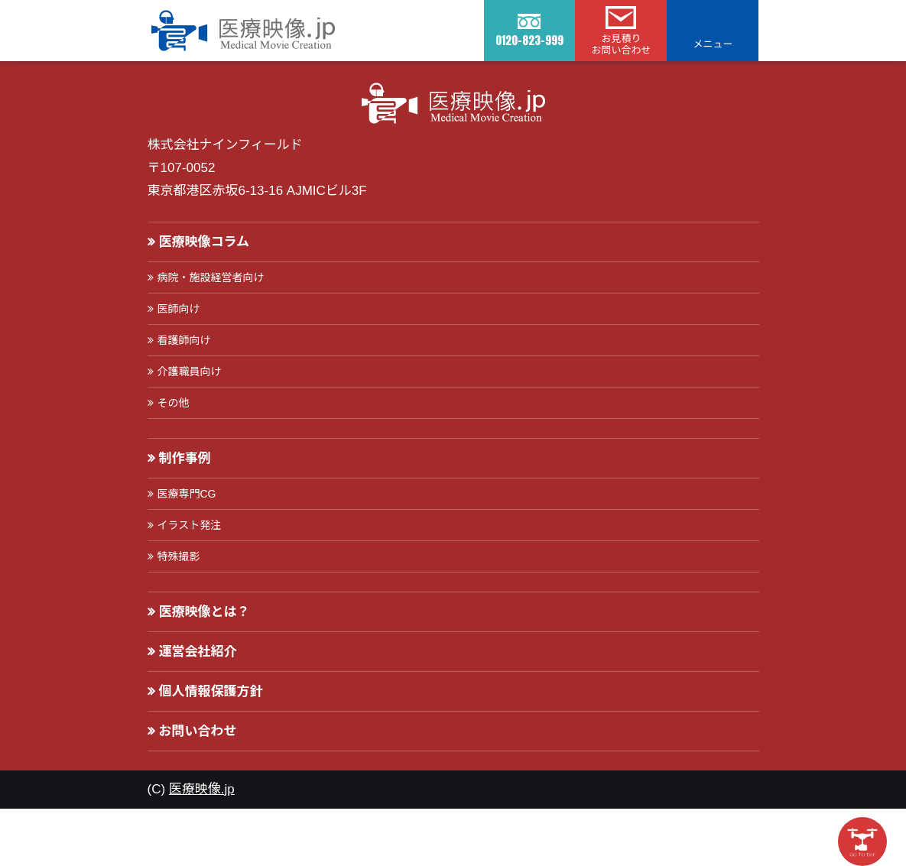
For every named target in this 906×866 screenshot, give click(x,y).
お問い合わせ (198, 731)
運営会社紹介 (198, 651)
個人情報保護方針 (211, 691)
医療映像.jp (202, 789)
